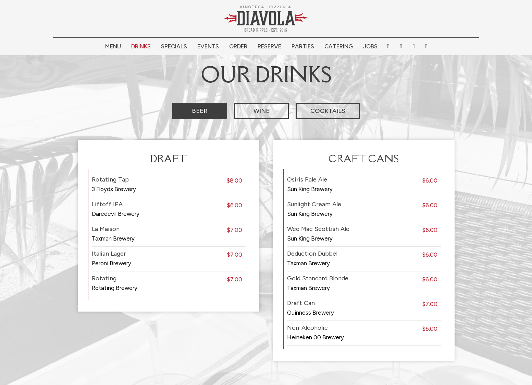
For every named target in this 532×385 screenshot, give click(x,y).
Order (238, 46)
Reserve (269, 46)
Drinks (141, 46)
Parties (303, 46)
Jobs (370, 46)
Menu (113, 46)
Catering (338, 46)
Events (208, 46)
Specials (174, 46)
